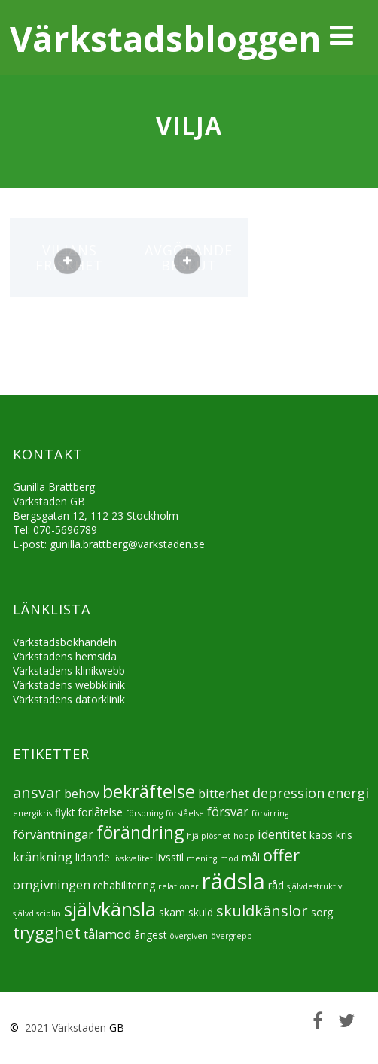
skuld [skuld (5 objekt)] (200, 912)
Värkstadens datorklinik (69, 699)
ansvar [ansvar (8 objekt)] (37, 792)
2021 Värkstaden (64, 1027)
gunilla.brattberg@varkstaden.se (127, 544)
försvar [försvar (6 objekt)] (227, 811)
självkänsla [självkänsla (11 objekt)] (110, 909)
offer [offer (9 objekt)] (281, 855)
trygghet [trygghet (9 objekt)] (47, 933)
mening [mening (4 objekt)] (202, 858)
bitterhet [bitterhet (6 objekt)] (223, 793)
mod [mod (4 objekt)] (229, 858)
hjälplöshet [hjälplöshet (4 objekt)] (208, 836)
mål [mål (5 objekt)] (251, 857)
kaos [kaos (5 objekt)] (321, 835)
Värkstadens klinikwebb (69, 670)
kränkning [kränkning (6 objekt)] (42, 857)
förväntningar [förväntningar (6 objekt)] (53, 834)
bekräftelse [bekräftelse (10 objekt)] (148, 791)
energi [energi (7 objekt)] (348, 793)
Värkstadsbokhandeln (65, 642)
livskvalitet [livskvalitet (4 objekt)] (133, 858)
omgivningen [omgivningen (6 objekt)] (51, 885)
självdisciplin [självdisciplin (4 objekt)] (37, 913)
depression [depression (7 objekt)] (288, 793)
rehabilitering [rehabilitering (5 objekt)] (124, 885)
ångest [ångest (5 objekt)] (150, 935)
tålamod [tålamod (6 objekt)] (107, 934)
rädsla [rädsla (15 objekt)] (233, 881)
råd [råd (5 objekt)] (276, 885)
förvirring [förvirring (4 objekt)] (269, 813)
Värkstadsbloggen (165, 38)
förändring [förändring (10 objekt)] (140, 832)
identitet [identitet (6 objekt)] (282, 834)
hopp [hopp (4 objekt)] (244, 836)
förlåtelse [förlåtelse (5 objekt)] (100, 812)
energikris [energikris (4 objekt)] (32, 813)
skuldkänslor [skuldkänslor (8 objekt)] (262, 911)
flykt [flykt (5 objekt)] (65, 812)
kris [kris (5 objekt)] (344, 835)
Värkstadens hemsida (65, 656)
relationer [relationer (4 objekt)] (178, 886)
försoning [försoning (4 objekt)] (144, 813)
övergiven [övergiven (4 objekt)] (188, 936)
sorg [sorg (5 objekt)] (322, 912)
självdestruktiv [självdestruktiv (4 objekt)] (314, 886)
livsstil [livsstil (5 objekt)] (170, 857)
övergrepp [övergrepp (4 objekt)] (231, 936)
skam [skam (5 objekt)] (172, 912)
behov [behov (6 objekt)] (81, 793)
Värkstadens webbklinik (69, 685)
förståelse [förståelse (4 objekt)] (185, 813)
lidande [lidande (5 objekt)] (92, 857)
